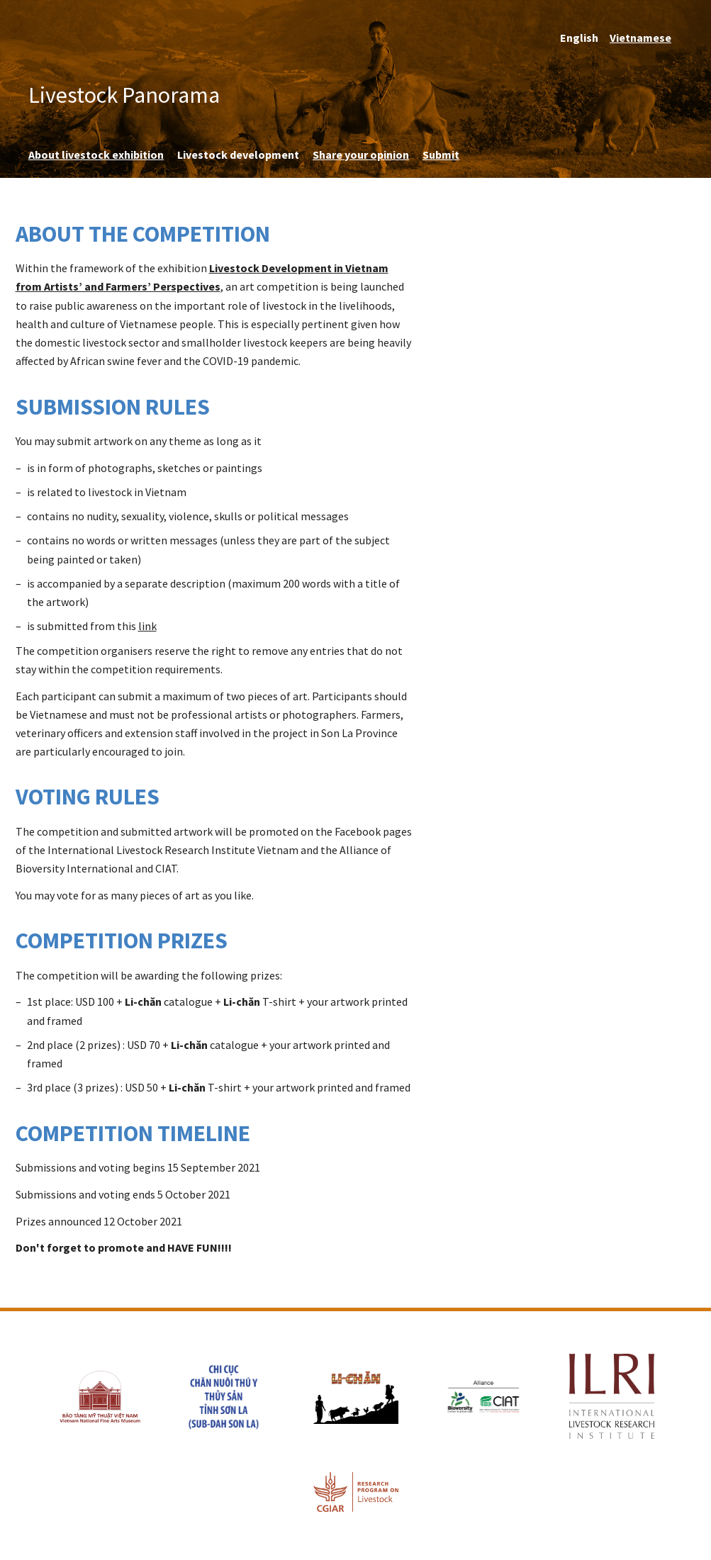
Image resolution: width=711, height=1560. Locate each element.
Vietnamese (640, 37)
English (579, 37)
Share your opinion (361, 154)
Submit (440, 154)
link (147, 626)
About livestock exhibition (96, 154)
